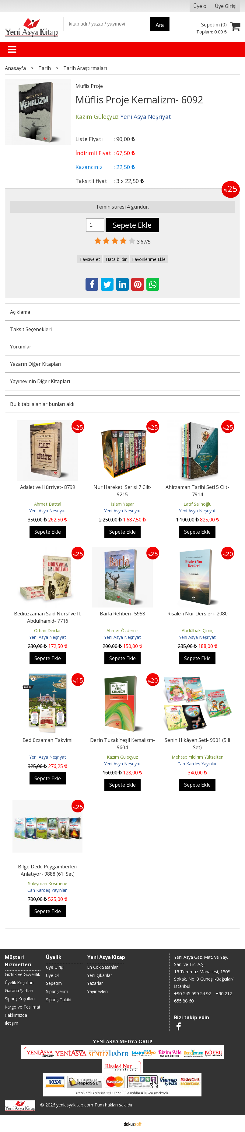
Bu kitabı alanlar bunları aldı (42, 404)
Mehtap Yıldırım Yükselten (197, 757)
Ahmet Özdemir (122, 630)
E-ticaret (112, 1123)
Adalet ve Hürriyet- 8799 (47, 487)
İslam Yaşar (122, 504)
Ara (160, 25)
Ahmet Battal (47, 504)
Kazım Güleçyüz (122, 757)
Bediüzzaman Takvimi (47, 740)
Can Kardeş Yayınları (197, 764)
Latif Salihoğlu (198, 504)
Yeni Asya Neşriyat (47, 511)
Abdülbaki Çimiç (197, 630)
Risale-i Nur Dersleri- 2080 (197, 613)
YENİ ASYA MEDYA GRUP (122, 1041)
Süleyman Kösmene (47, 883)
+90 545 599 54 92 (192, 993)
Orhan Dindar (47, 630)
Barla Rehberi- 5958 (122, 613)
